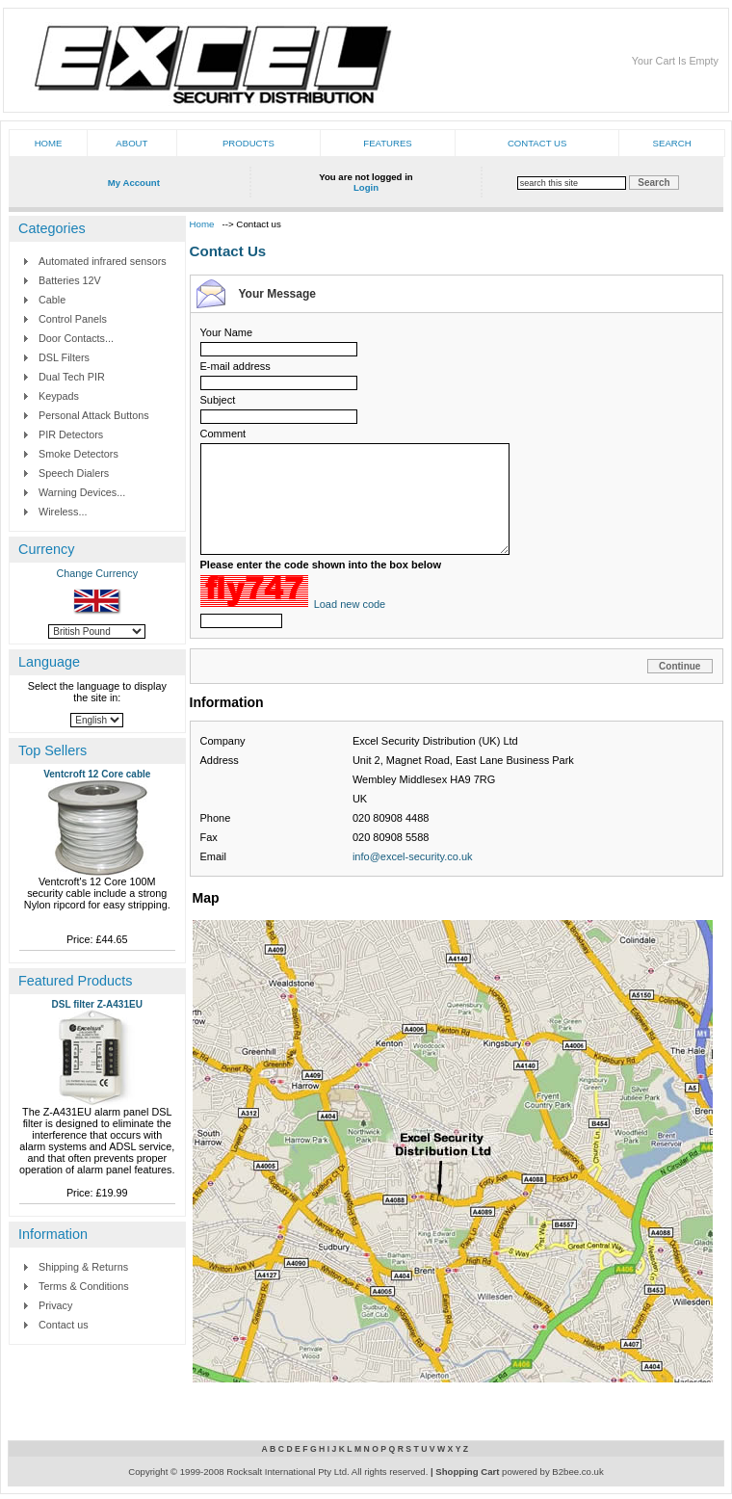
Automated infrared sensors (103, 261)
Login (366, 187)
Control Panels (73, 319)
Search (672, 143)
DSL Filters (64, 357)
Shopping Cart (467, 1471)
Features (387, 143)
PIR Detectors (71, 434)
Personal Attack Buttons (94, 415)
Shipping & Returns (83, 1267)
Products (248, 143)
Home (49, 143)
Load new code (350, 604)
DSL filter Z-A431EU (97, 1004)
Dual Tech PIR (72, 376)
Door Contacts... (76, 338)
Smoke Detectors (78, 454)
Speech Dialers (74, 473)
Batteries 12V (70, 280)
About (131, 143)
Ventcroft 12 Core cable (96, 774)
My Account (134, 182)
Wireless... (63, 511)
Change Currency (97, 573)
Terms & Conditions (84, 1286)
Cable (52, 299)
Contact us (537, 143)
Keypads (59, 396)
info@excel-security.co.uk (413, 856)
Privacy (55, 1305)
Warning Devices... (82, 492)
